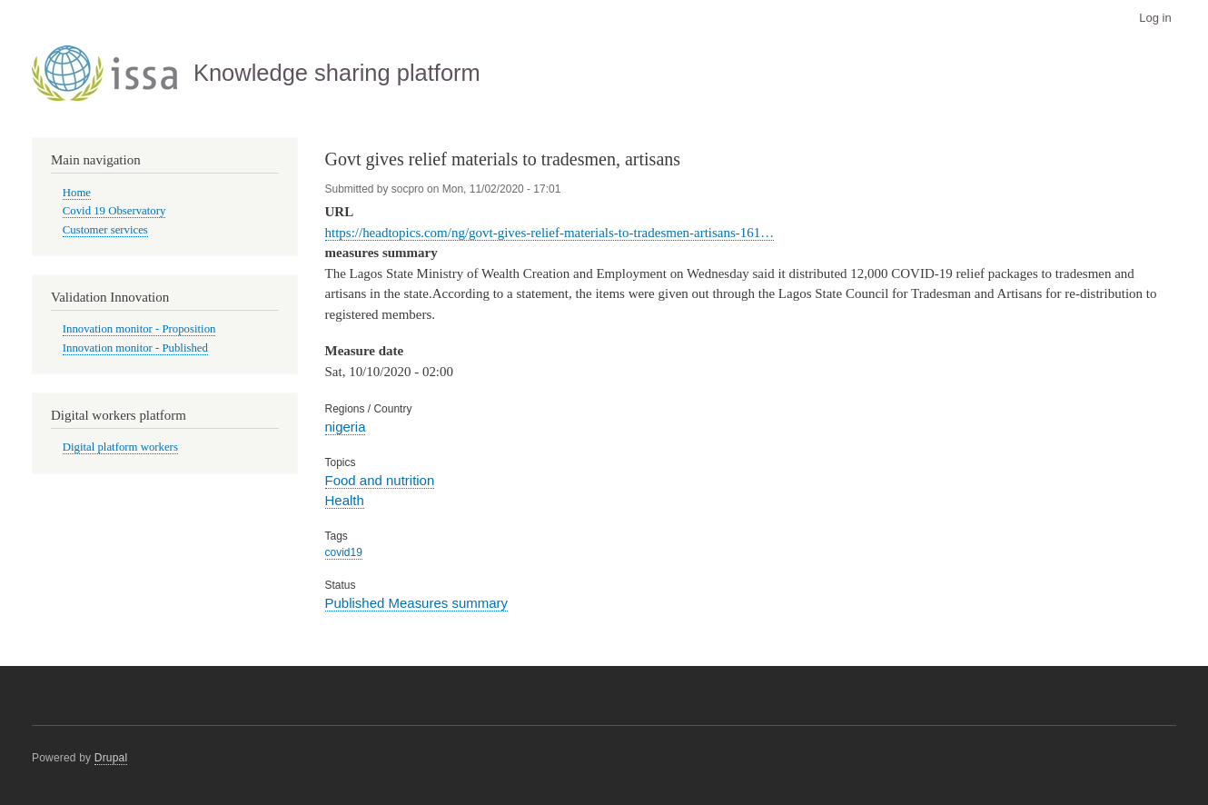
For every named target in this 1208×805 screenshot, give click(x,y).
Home (77, 192)
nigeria (345, 426)
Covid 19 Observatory (114, 210)
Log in (1155, 18)
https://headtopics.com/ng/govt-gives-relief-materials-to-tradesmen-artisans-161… (550, 232)
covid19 (343, 552)
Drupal (111, 757)
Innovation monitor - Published (135, 348)
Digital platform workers (120, 447)
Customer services (105, 230)
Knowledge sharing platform (336, 72)
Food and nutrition (380, 480)
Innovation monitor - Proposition (139, 329)
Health (344, 500)
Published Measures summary (417, 603)
